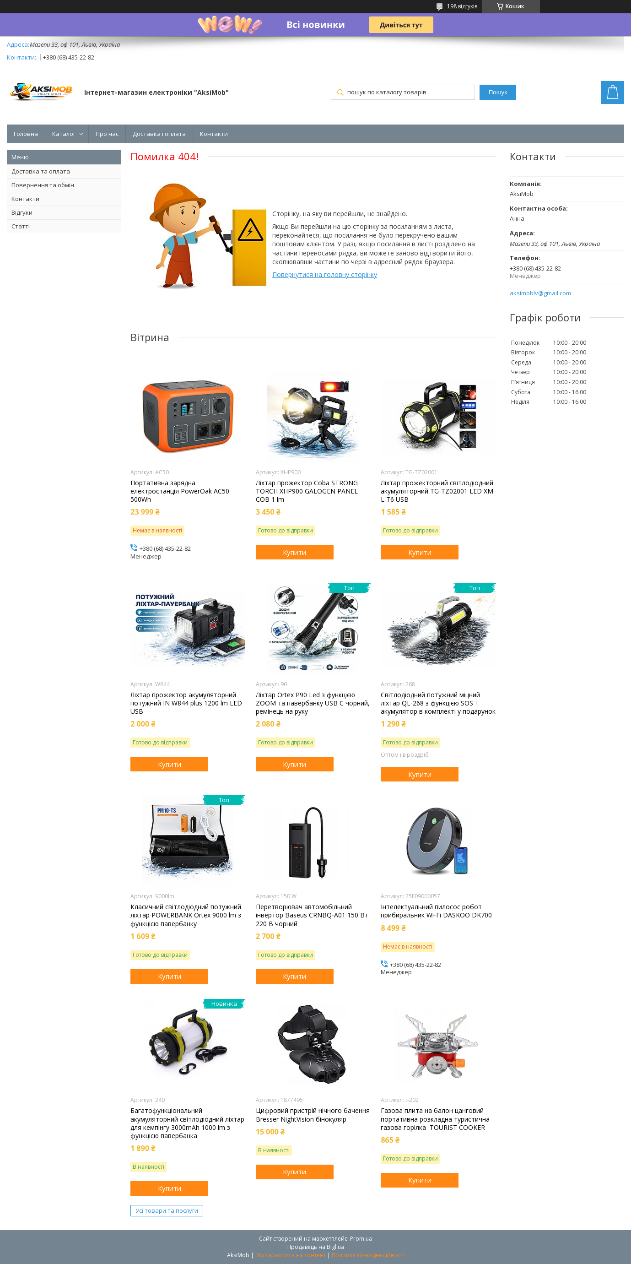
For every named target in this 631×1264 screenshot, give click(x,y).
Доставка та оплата (40, 171)
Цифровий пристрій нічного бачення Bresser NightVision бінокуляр (313, 1115)
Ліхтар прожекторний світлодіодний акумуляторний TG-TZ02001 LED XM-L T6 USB (438, 491)
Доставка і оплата (159, 134)
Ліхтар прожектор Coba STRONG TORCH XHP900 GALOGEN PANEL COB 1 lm (307, 491)
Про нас (107, 134)
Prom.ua (361, 1238)
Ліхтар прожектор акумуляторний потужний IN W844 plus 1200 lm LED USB (186, 703)
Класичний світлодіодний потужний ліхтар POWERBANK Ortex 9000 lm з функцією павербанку (185, 915)
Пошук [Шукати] (498, 92)
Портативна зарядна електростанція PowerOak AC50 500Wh (179, 491)
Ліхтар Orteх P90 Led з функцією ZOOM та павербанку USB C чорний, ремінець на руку (313, 703)
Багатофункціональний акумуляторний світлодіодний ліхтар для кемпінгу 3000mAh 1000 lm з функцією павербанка (187, 1123)
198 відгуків (462, 6)
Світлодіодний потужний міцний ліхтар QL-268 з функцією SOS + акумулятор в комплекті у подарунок (438, 703)
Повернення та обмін (42, 185)
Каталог (64, 134)
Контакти (214, 134)
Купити (294, 552)
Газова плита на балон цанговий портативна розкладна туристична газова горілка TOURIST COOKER (435, 1119)
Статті (20, 226)
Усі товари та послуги (166, 1210)
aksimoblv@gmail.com (540, 293)
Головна (26, 134)
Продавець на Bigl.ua (315, 1247)
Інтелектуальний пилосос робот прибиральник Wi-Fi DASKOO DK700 (436, 911)
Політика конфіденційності (368, 1255)
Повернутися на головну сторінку (324, 274)
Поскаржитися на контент (290, 1255)
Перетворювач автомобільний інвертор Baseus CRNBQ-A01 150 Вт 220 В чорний (312, 915)
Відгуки (21, 212)
